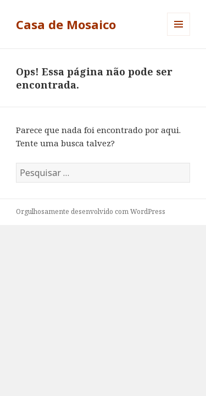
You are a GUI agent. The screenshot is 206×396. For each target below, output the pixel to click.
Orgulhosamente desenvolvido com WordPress (90, 211)
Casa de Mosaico (66, 24)
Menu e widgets (179, 35)
